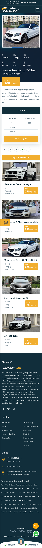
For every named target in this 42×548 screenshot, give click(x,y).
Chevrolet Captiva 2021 (17, 298)
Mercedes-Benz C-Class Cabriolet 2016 (21, 260)
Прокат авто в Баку (8, 496)
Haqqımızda (6, 422)
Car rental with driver (8, 500)
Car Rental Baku (7, 489)
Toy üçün (26, 446)
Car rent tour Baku (24, 500)
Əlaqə (4, 426)
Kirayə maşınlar (6, 512)
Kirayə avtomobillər (20, 512)
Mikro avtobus (28, 442)
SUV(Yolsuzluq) (28, 422)
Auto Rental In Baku (8, 493)
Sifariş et (21, 138)
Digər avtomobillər (21, 158)
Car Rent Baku (22, 496)
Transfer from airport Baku (10, 504)
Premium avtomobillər (31, 426)
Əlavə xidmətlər (7, 430)
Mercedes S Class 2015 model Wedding (21, 222)
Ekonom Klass (28, 438)
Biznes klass (27, 430)
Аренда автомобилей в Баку (26, 485)
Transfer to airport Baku (28, 508)
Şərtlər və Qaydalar (8, 434)
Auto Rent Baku (35, 496)
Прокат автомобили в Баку (27, 493)
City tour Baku (34, 512)
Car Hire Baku (19, 489)
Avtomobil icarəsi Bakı (9, 481)
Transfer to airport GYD (9, 508)
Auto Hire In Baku (32, 489)
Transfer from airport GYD (31, 504)
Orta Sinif (26, 434)
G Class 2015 (11, 335)
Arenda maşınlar (24, 481)
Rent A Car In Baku (8, 485)
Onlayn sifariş (6, 438)
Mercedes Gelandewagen (18, 184)
